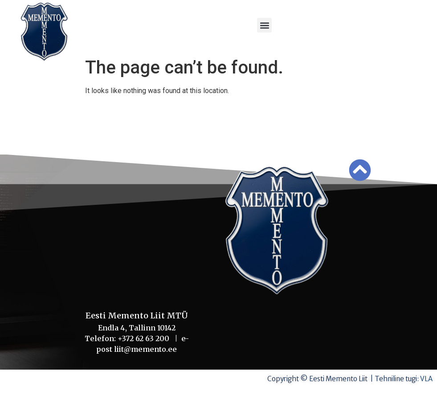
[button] (264, 25)
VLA (426, 379)
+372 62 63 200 (146, 338)
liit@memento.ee (145, 349)
